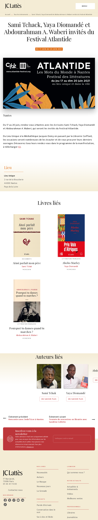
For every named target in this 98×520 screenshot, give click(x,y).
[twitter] (9, 500)
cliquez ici (30, 447)
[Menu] (85, 6)
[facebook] (5, 500)
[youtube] (18, 500)
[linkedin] (22, 500)
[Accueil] (13, 6)
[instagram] (14, 500)
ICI (19, 147)
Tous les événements (21, 14)
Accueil (7, 14)
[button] (49, 382)
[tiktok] (5, 504)
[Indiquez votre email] (68, 439)
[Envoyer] (88, 439)
